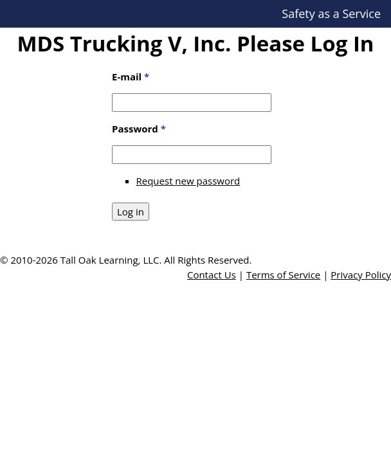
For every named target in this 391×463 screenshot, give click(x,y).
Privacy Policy (361, 274)
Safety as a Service (331, 13)
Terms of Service (283, 274)
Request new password (188, 180)
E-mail (130, 76)
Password (139, 128)
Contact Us (211, 274)
